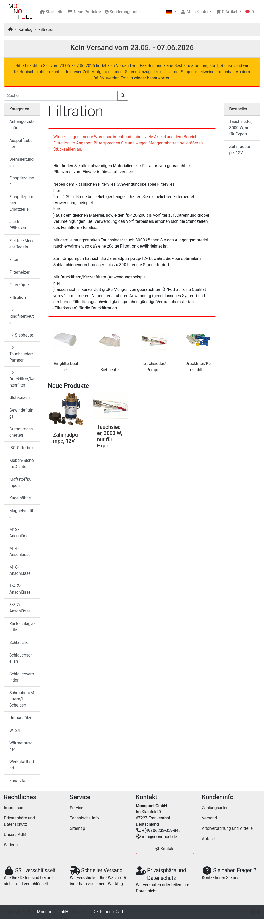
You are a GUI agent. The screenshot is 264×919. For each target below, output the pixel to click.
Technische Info (84, 818)
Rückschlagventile (22, 626)
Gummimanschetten (21, 432)
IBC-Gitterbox (21, 447)
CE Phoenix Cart (108, 911)
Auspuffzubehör (21, 143)
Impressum (14, 807)
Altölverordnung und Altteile (227, 828)
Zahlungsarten (215, 807)
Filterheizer (19, 272)
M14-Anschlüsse (19, 551)
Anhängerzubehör (21, 124)
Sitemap (77, 828)
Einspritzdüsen (21, 181)
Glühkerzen (19, 397)
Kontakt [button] (165, 848)
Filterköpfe (19, 284)
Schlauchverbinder (21, 677)
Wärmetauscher (20, 746)
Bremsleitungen (21, 162)
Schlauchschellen (21, 658)
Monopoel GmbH (52, 911)
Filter (14, 259)
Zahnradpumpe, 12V (65, 438)
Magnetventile (21, 513)
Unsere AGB (15, 834)
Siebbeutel (110, 369)
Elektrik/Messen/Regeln (22, 243)
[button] (171, 12)
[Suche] (61, 96)
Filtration (46, 29)
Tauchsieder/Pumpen (21, 354)
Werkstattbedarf (21, 764)
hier (56, 190)
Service (76, 807)
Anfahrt (209, 838)
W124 (14, 730)
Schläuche (18, 642)
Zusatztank (19, 780)
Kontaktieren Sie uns (221, 877)
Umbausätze (20, 717)
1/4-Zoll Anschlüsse (19, 589)
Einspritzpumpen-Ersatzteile (21, 203)
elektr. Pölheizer (17, 225)
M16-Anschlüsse (19, 570)
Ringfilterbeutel (21, 316)
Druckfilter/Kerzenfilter (22, 379)
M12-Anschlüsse (19, 532)
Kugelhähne (20, 498)
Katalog (26, 29)
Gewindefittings (21, 413)
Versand (209, 818)
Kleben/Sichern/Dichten (21, 463)
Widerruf (12, 844)
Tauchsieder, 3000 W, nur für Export (109, 436)
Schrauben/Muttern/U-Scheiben (21, 699)
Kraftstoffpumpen (20, 482)
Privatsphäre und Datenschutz (19, 821)
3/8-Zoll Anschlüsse (19, 607)
